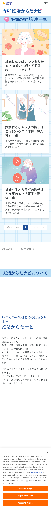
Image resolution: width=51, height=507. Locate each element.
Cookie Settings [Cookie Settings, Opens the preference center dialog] (25, 491)
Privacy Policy (36, 475)
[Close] (48, 455)
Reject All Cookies (25, 498)
